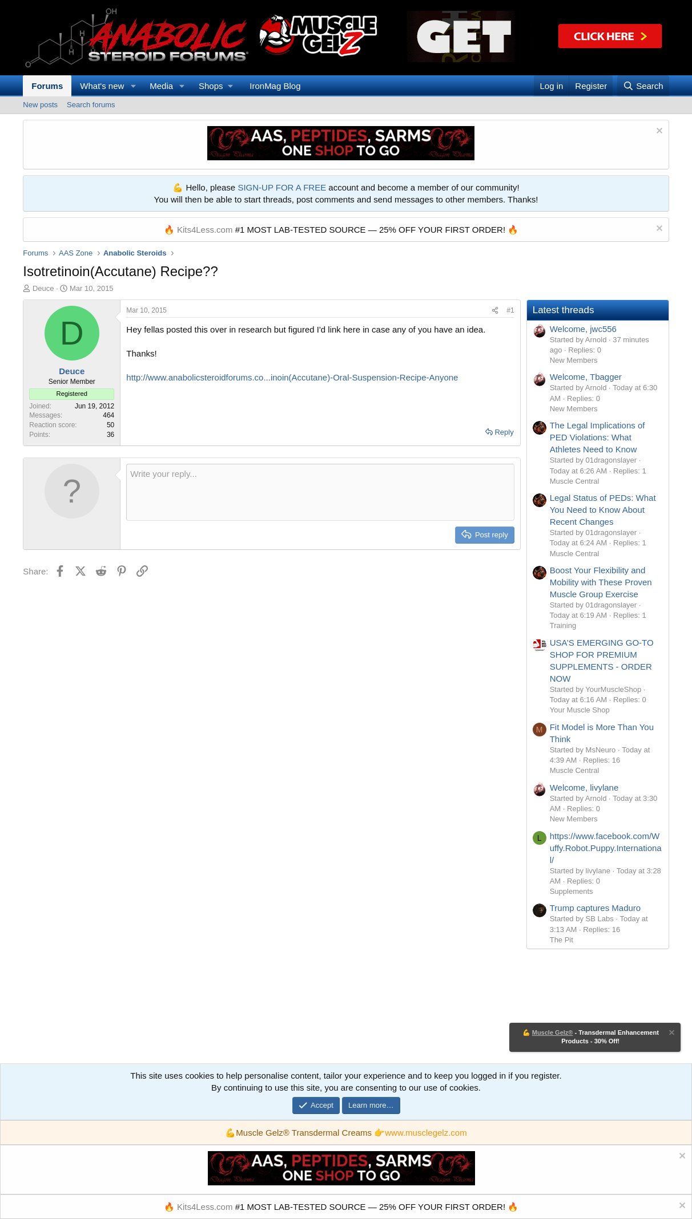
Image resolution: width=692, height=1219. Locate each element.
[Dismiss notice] (658, 132)
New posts (40, 104)
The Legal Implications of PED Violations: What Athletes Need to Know (597, 437)
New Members (574, 360)
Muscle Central (575, 481)
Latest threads (563, 310)
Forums (47, 86)
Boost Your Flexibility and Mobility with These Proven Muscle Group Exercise (601, 582)
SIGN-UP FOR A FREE (282, 187)
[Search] (643, 85)
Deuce (43, 288)
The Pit (561, 939)
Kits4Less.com (205, 229)
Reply (503, 432)
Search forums (91, 104)
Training (563, 625)
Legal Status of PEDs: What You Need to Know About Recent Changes (603, 510)
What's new (102, 86)
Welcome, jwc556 (583, 329)
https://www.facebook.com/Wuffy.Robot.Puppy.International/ (606, 848)
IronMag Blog (275, 86)
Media (161, 86)
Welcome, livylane (584, 787)
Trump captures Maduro (595, 908)
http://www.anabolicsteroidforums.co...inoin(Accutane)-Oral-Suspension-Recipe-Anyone (292, 377)
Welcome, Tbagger (586, 377)
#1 (510, 310)
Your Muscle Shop (580, 710)
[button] (133, 85)
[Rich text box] (320, 492)
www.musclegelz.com (425, 1132)
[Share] (495, 310)
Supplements (571, 891)
